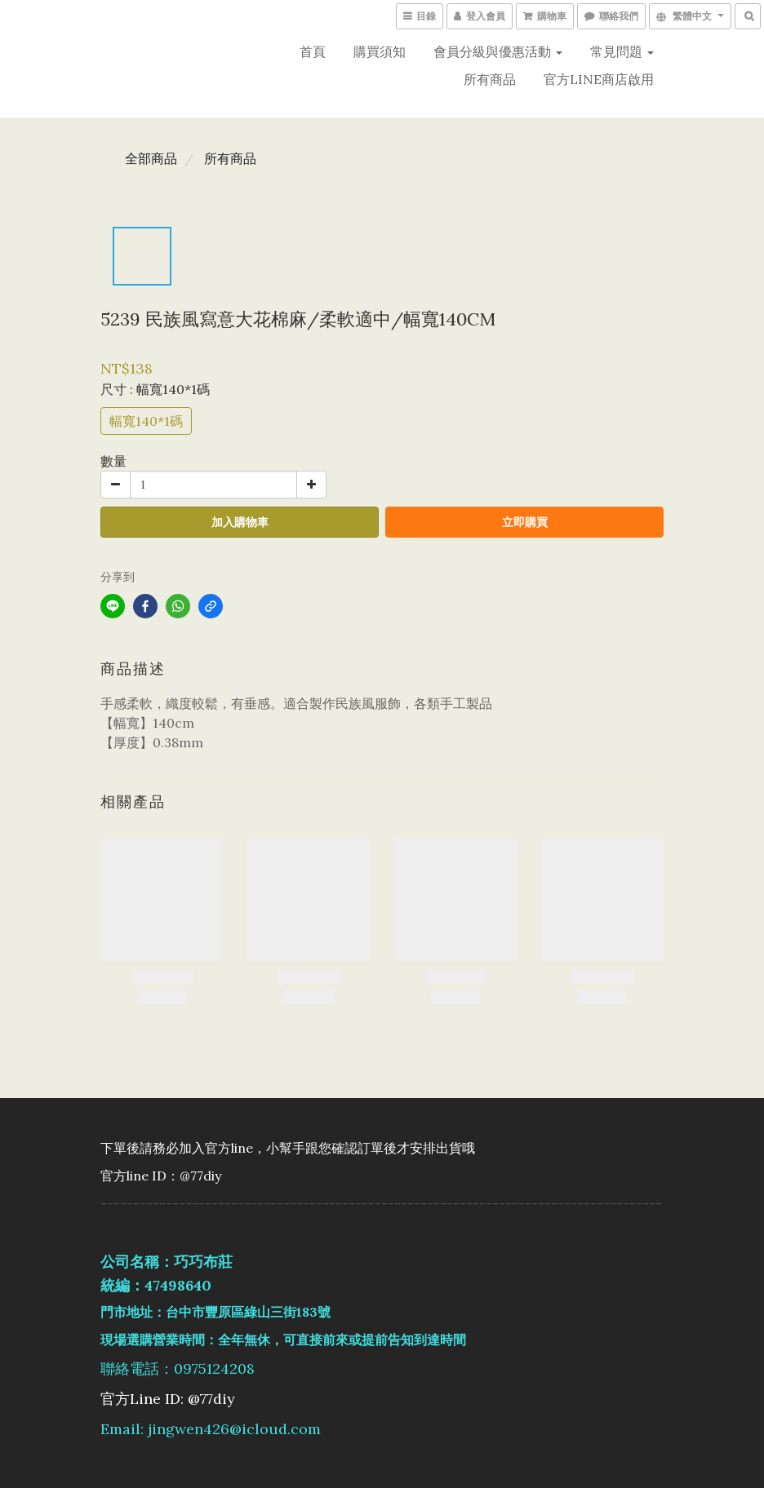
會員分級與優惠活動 (497, 51)
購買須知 (379, 51)
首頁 (313, 51)
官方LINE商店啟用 (599, 79)
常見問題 (622, 51)
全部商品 (151, 158)
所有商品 (490, 79)
